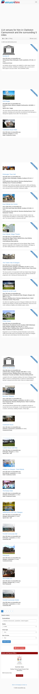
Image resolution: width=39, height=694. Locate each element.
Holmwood (6, 555)
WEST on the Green (9, 368)
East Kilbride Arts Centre (10, 204)
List (3, 38)
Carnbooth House (8, 424)
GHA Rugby (6, 101)
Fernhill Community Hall (10, 534)
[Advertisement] (19, 16)
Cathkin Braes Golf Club (10, 448)
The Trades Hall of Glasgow (11, 262)
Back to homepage (16, 684)
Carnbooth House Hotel (10, 129)
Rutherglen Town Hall (9, 174)
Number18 (6, 56)
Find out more (19, 675)
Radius (4, 624)
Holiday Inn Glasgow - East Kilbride (13, 469)
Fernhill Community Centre (11, 600)
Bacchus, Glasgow (8, 396)
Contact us (24, 684)
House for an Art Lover (9, 291)
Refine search (33, 38)
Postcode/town (6, 618)
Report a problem (19, 648)
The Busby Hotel (8, 491)
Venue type (5, 629)
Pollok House (7, 321)
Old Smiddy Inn (7, 578)
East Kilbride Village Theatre (11, 234)
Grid (7, 38)
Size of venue (5, 635)
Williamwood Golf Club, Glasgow (12, 512)
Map (10, 38)
